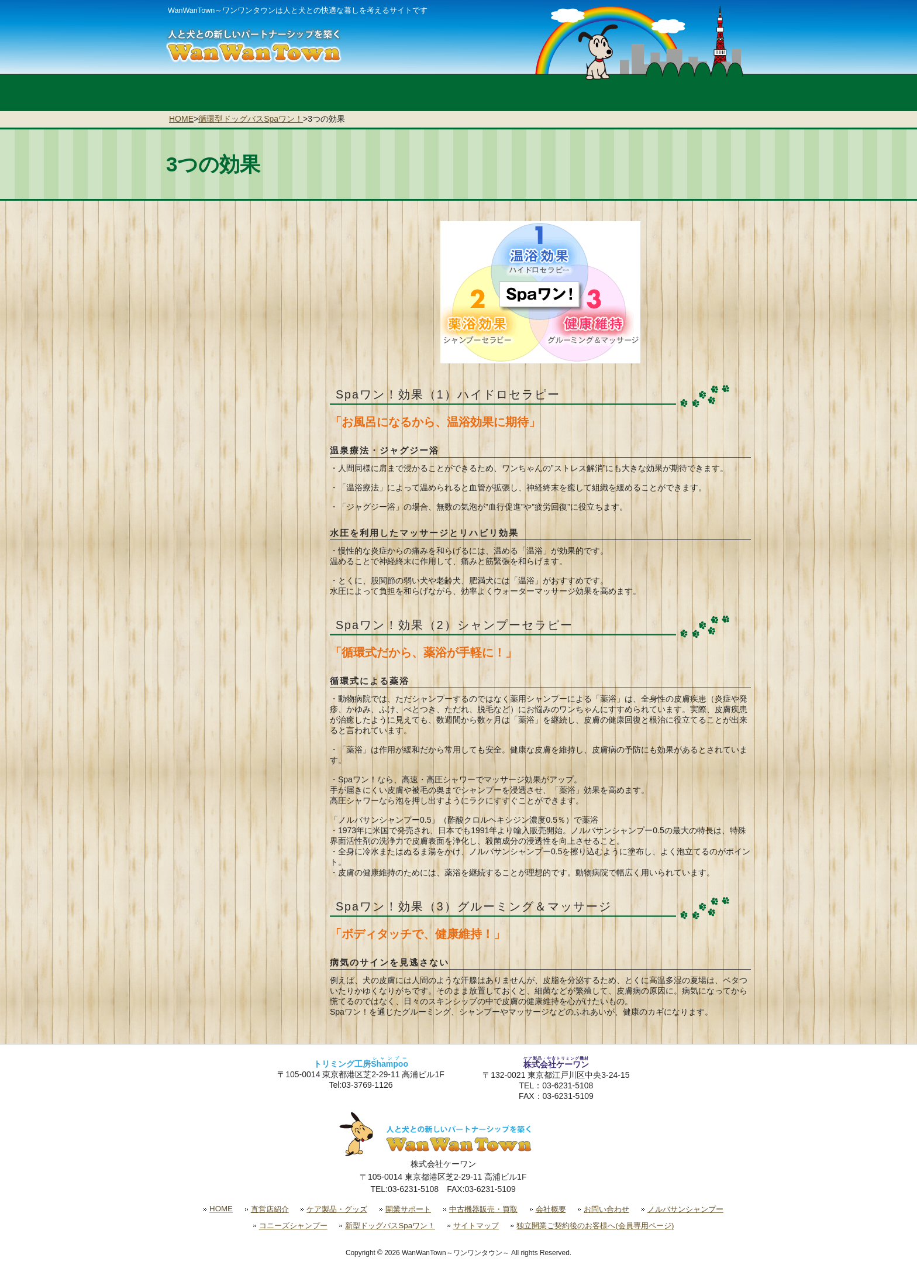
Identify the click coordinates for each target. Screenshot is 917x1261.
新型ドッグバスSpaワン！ (390, 1225)
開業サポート (408, 1209)
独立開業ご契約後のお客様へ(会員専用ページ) (595, 1225)
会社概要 (551, 1209)
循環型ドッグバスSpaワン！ (250, 118)
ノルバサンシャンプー (685, 1209)
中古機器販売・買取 (483, 1209)
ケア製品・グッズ (336, 1209)
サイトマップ (476, 1225)
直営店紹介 (270, 1209)
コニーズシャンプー (293, 1225)
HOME (181, 118)
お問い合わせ (606, 1209)
